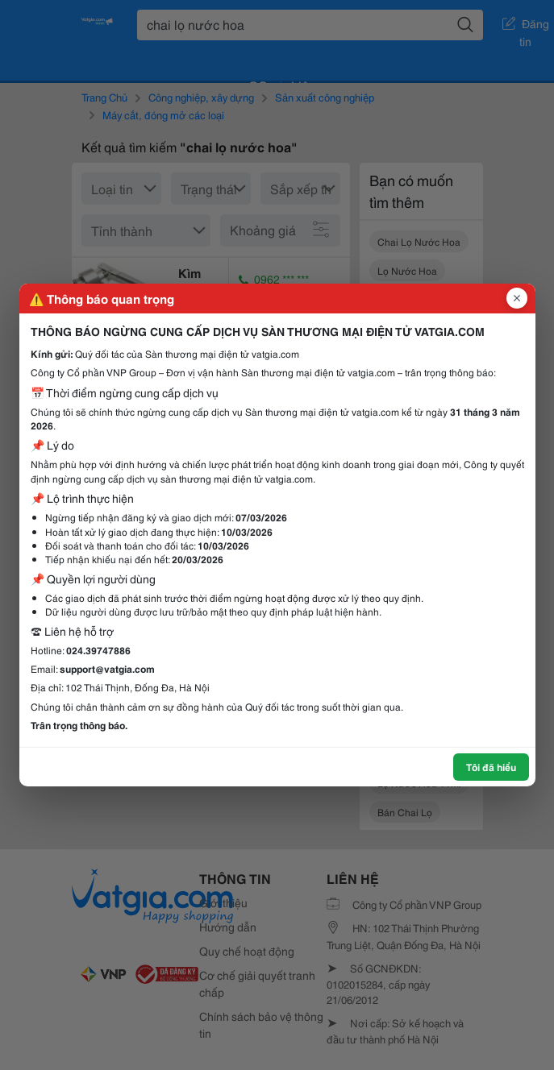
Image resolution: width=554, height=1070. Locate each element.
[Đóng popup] (516, 298)
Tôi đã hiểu (491, 766)
